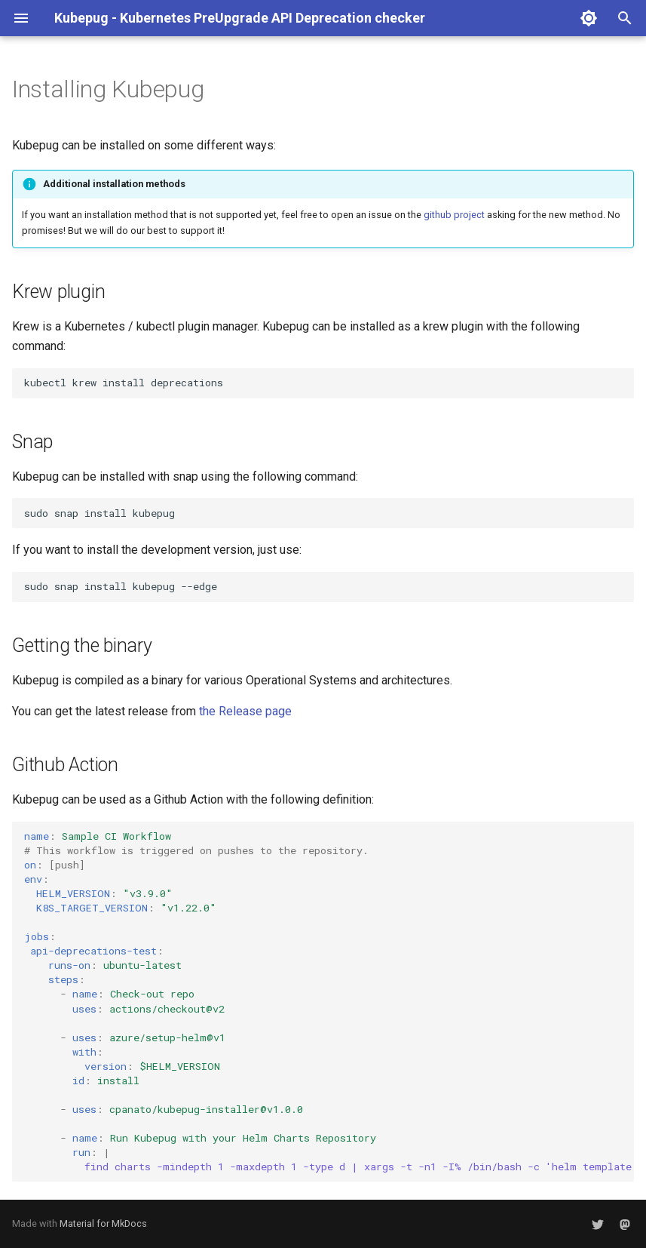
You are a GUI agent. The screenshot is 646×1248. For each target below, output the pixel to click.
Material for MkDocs (103, 1223)
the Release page (245, 711)
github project (454, 214)
